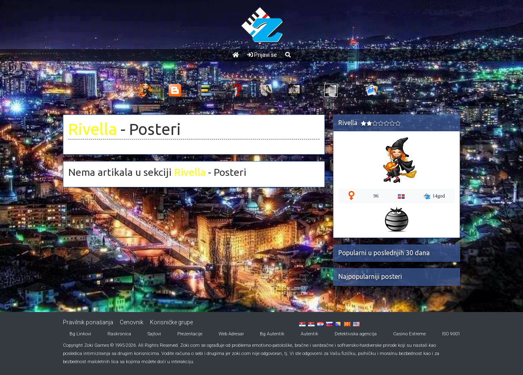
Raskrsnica (119, 334)
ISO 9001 (451, 334)
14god (434, 196)
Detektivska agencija (356, 334)
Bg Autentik (272, 334)
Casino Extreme (409, 334)
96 (375, 196)
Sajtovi (154, 334)
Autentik (309, 334)
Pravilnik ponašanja (88, 322)
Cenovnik (131, 322)
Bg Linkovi (80, 334)
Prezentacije (189, 334)
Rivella (92, 129)
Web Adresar (231, 334)
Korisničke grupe (171, 322)
